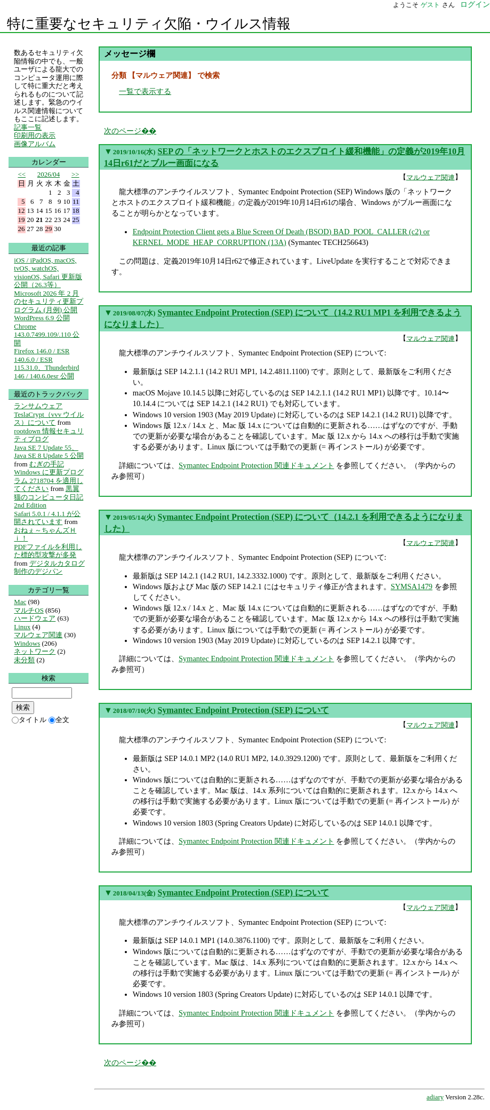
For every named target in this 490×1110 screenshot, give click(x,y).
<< (22, 174)
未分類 (24, 660)
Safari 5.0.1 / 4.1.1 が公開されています (47, 518)
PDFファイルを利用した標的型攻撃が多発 (48, 551)
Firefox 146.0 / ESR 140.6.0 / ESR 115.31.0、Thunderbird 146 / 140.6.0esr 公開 (46, 363)
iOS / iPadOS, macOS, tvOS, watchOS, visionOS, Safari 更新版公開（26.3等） (48, 272)
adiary (435, 1097)
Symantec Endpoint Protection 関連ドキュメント (256, 465)
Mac (20, 602)
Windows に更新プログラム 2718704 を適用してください (48, 480)
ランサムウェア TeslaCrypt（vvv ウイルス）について (49, 414)
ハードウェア (34, 618)
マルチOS (29, 610)
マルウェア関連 (430, 177)
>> (75, 174)
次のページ (122, 130)
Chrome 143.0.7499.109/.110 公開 (46, 334)
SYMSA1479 (411, 586)
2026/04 (48, 174)
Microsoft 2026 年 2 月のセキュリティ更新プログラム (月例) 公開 (48, 301)
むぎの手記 (46, 464)
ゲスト (430, 5)
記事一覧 (28, 127)
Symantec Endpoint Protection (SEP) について (243, 710)
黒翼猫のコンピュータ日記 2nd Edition (48, 497)
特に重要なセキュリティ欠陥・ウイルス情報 (149, 23)
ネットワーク (34, 651)
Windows (27, 643)
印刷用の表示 (34, 135)
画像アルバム (34, 144)
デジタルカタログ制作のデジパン (49, 567)
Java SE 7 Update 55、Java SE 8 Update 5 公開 (48, 451)
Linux (22, 627)
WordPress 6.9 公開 (41, 318)
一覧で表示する (145, 91)
